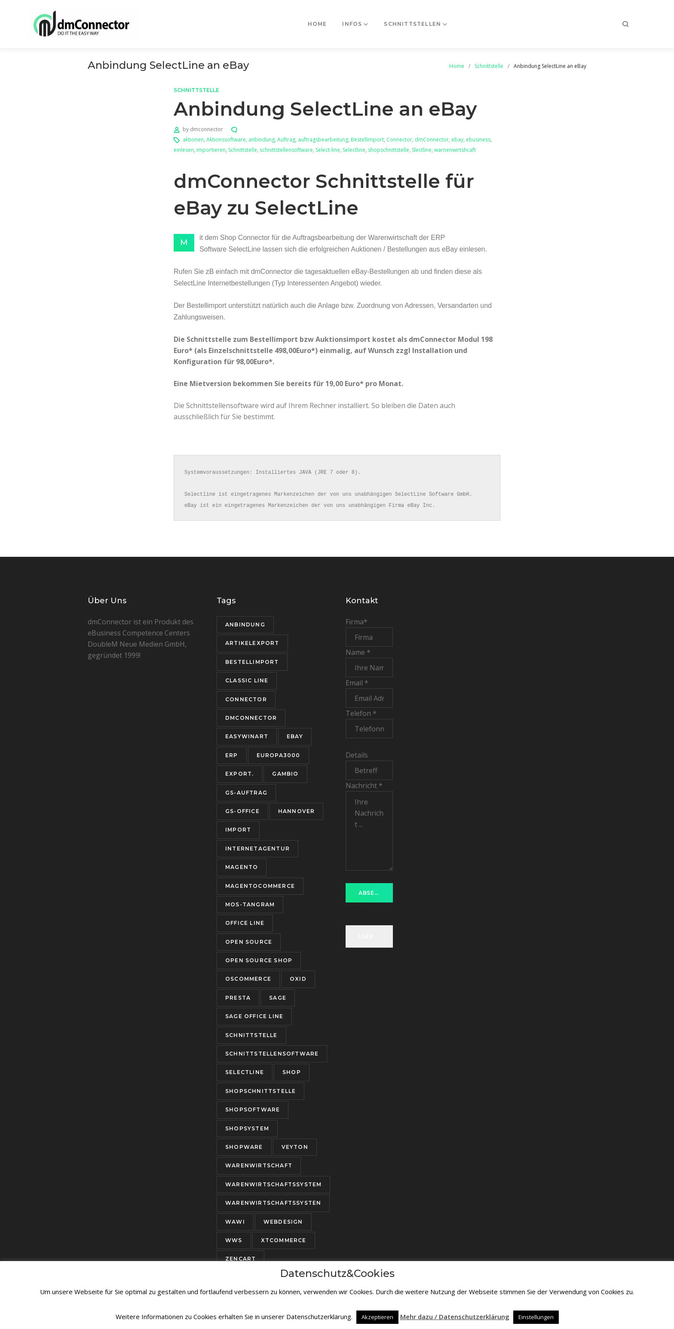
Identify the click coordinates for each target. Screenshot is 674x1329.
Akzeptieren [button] (377, 1317)
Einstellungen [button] (536, 1317)
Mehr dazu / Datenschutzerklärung (454, 1316)
